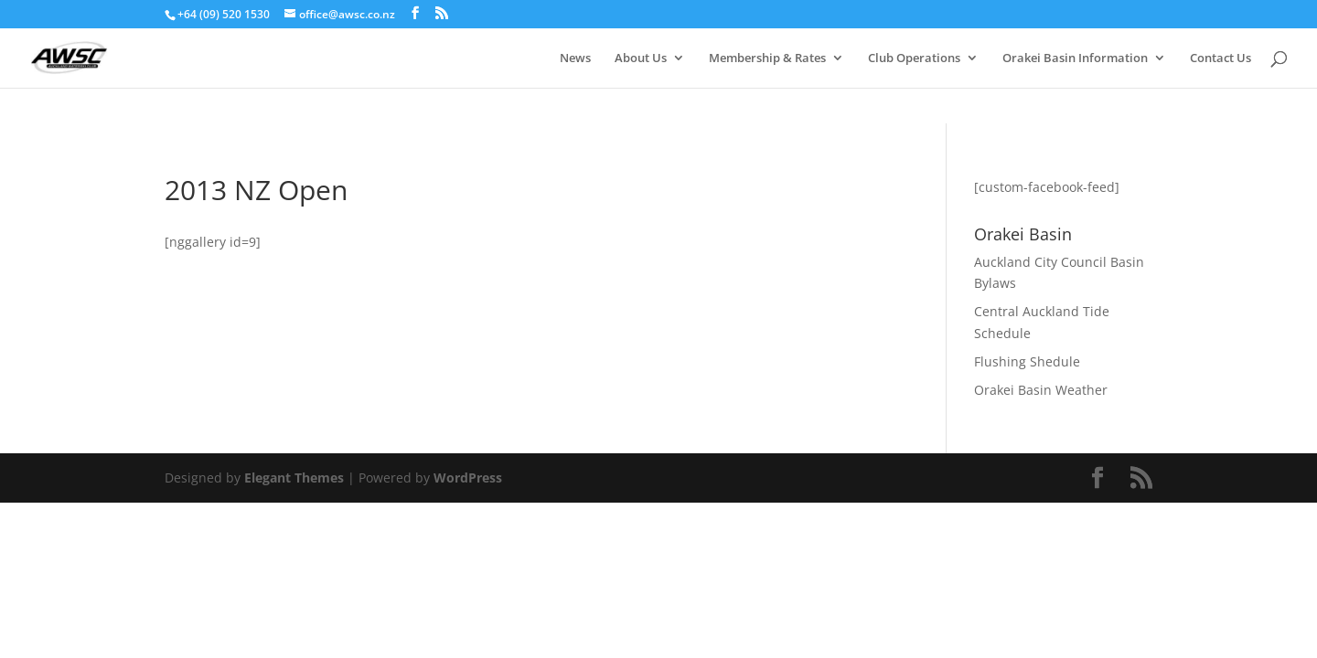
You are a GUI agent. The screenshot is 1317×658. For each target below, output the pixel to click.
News (575, 58)
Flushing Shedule (1027, 361)
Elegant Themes (294, 477)
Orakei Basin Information (1075, 58)
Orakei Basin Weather (1041, 389)
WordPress (468, 477)
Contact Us (1220, 58)
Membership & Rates (767, 58)
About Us (641, 58)
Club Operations (914, 58)
